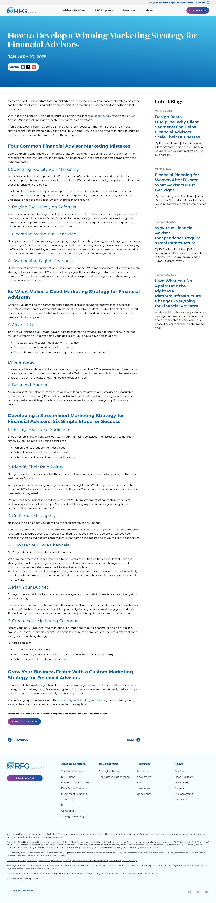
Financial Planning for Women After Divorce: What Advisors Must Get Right (177, 182)
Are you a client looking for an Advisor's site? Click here (177, 2)
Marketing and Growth (75, 782)
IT (62, 805)
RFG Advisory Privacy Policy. (123, 860)
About (179, 763)
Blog (139, 782)
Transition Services (72, 771)
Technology (68, 799)
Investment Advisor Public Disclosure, (90, 860)
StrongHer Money (109, 771)
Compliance (68, 810)
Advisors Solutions (73, 763)
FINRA (97, 842)
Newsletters (144, 776)
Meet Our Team (184, 776)
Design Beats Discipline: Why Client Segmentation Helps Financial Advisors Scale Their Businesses (178, 126)
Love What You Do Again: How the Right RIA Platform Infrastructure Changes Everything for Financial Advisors (178, 293)
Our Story (180, 771)
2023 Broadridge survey (41, 191)
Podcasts (142, 771)
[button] (23, 67)
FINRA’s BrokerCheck (45, 868)
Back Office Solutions (74, 788)
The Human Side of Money (115, 776)
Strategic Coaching (72, 816)
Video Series (144, 793)
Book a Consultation (24, 721)
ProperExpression (30, 878)
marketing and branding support (79, 700)
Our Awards (182, 782)
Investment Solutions (74, 793)
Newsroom (143, 788)
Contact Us (181, 799)
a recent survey (101, 115)
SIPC (104, 842)
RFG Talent (68, 776)
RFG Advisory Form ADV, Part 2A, (55, 860)
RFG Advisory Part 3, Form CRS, (22, 860)
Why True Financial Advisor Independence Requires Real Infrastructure (178, 235)
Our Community (184, 793)
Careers (179, 788)
